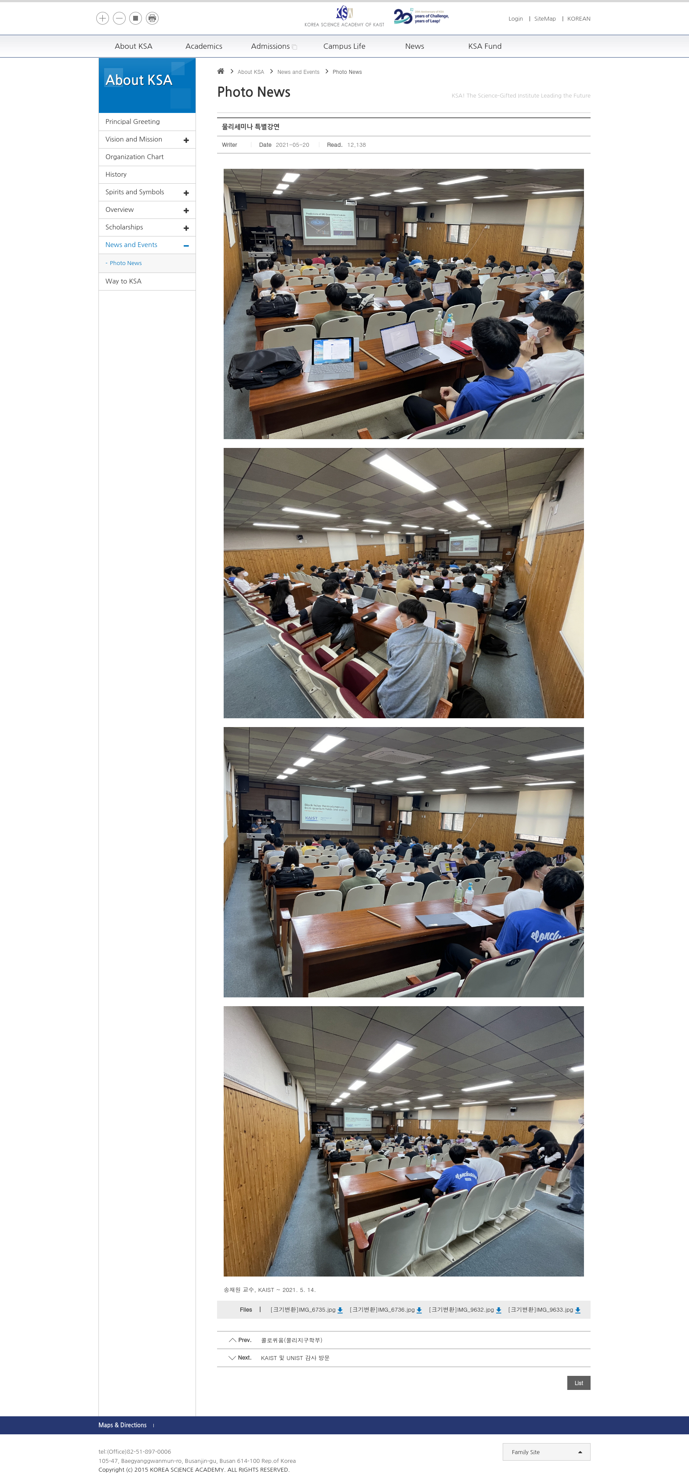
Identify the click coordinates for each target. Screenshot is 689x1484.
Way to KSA (123, 281)
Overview (147, 210)
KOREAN (579, 19)
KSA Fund (484, 46)
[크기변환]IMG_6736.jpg (385, 1309)
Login (515, 19)
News (414, 46)
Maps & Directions (122, 1425)
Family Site (547, 1452)
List (579, 1382)
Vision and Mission (147, 140)
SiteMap (545, 19)
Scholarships (147, 228)
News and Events (147, 245)
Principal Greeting (132, 121)
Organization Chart (134, 156)
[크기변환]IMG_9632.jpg (464, 1309)
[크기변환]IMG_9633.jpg (544, 1309)
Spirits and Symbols (147, 192)
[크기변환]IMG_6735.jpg (306, 1309)
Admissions (274, 46)
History (116, 174)
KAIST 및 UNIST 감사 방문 (295, 1357)
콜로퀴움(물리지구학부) (292, 1340)
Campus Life (344, 46)
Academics (203, 46)
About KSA (133, 46)
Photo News (126, 263)
